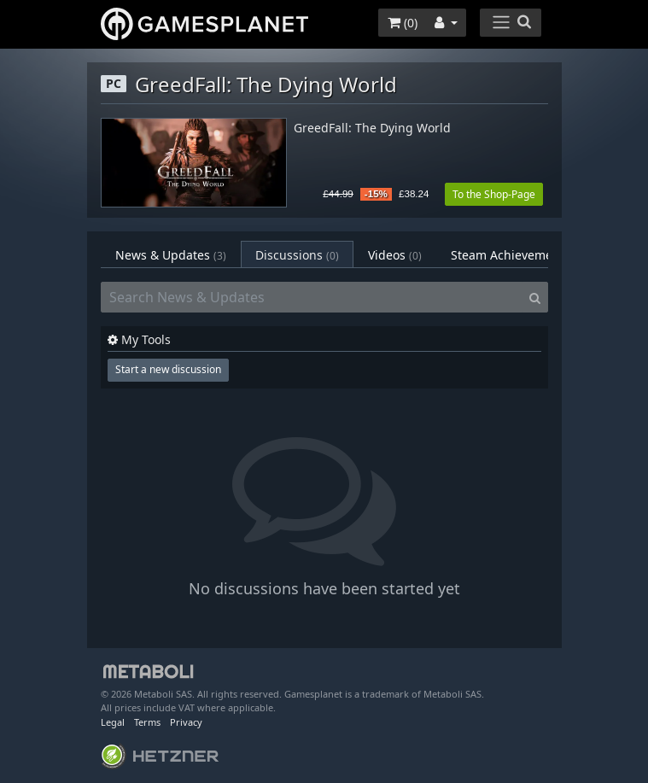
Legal (113, 722)
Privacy (186, 722)
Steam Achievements (522, 255)
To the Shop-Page (493, 194)
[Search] (535, 297)
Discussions (297, 255)
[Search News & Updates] (311, 297)
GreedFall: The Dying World (372, 128)
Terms (147, 722)
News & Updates (170, 255)
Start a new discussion (168, 369)
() (402, 23)
